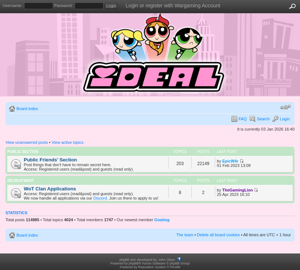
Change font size (285, 107)
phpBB (134, 263)
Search (263, 119)
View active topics (67, 142)
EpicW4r (230, 161)
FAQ (243, 119)
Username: (12, 5)
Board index (27, 108)
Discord (100, 198)
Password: (63, 5)
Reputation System (152, 267)
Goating (162, 220)
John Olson (166, 260)
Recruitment (20, 181)
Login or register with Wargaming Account (172, 5)
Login (285, 119)
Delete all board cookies (218, 235)
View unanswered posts (26, 142)
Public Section (22, 152)
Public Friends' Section (50, 160)
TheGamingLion (237, 190)
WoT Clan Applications (50, 188)
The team (184, 235)
